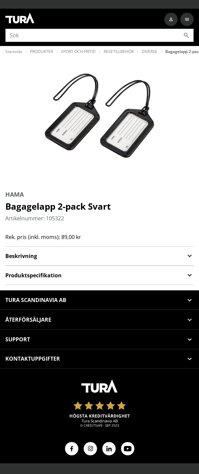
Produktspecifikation (99, 275)
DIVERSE (149, 51)
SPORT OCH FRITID (78, 51)
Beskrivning (99, 256)
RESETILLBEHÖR (119, 51)
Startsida (13, 51)
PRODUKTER (41, 51)
